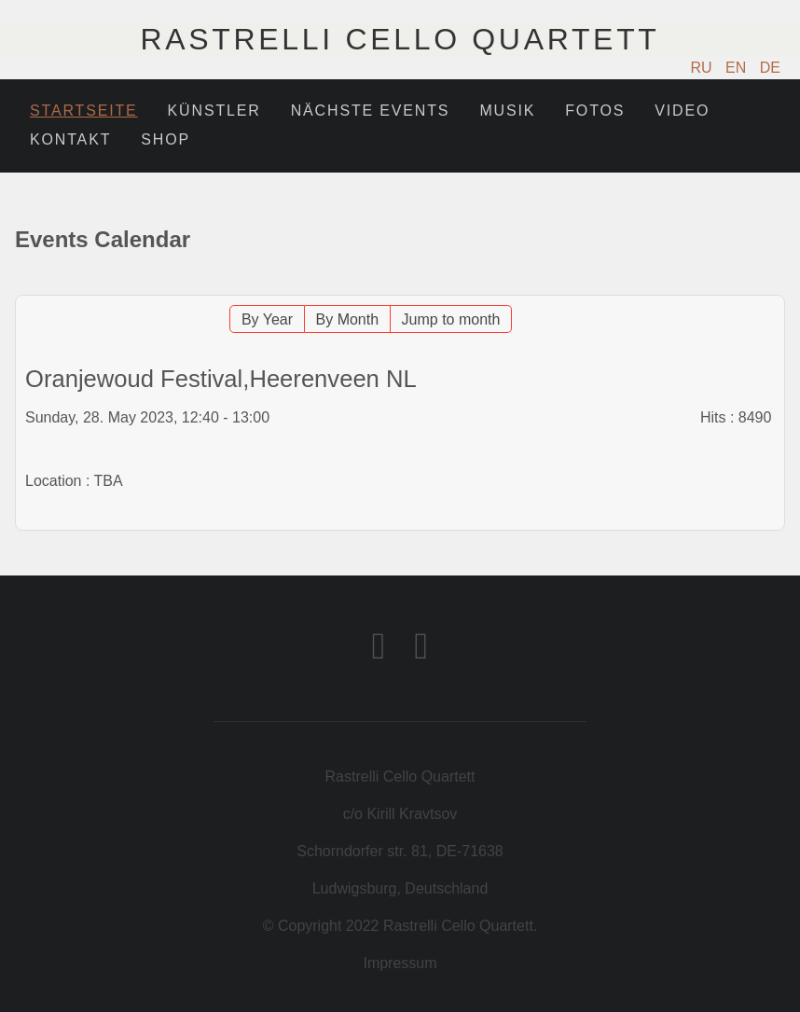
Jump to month (451, 319)
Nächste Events (370, 110)
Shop (165, 139)
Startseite (84, 110)
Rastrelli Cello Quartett (399, 39)
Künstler (214, 110)
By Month (347, 319)
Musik (507, 110)
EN (738, 68)
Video (682, 110)
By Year (267, 319)
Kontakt (70, 139)
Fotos (595, 110)
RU (704, 68)
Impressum (399, 963)
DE (770, 68)
